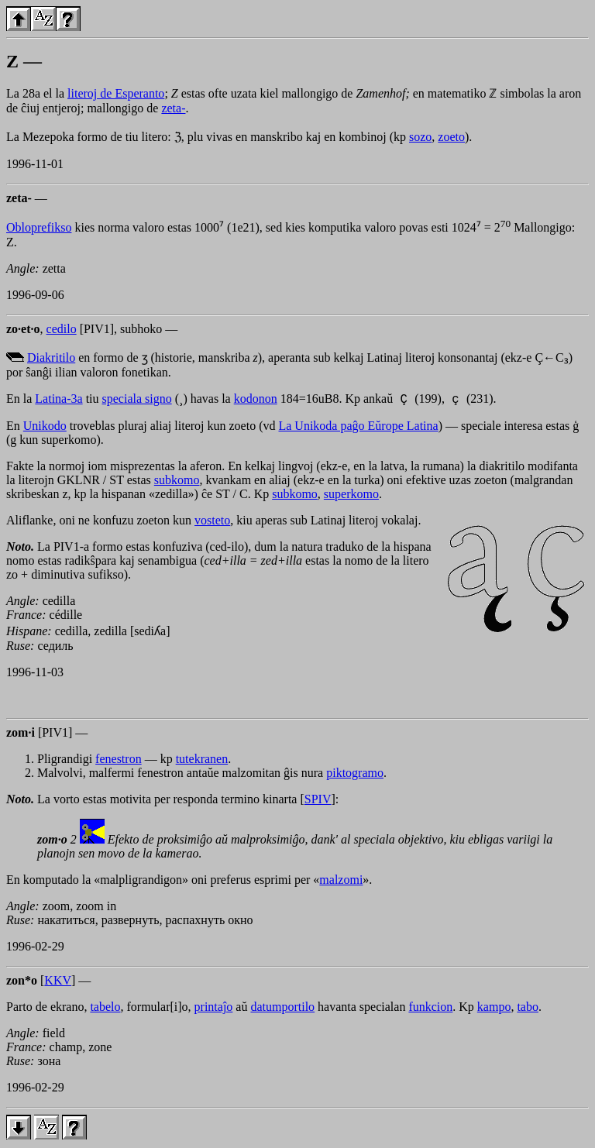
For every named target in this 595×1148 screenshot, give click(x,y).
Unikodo (45, 428)
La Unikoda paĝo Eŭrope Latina (358, 428)
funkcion (430, 1009)
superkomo (351, 496)
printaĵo (213, 1009)
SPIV (318, 801)
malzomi (341, 881)
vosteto (212, 522)
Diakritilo (51, 357)
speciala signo (137, 400)
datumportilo (282, 1009)
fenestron (118, 761)
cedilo (61, 328)
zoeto (451, 136)
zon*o (21, 982)
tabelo (105, 1009)
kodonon (255, 400)
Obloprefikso (38, 227)
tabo (527, 1009)
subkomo (177, 482)
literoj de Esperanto (115, 93)
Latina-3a (58, 400)
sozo (420, 136)
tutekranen (202, 761)
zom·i (20, 734)
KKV (57, 982)
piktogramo (354, 775)
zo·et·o (23, 328)
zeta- (173, 108)
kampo (494, 1009)
